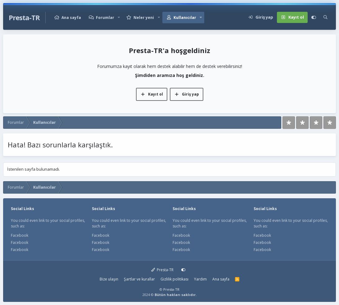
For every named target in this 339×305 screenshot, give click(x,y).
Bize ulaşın (109, 279)
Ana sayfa (71, 17)
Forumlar (105, 17)
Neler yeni (143, 17)
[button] (118, 17)
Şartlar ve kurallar (139, 279)
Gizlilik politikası (174, 279)
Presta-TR (162, 269)
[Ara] (325, 17)
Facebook (19, 235)
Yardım (200, 279)
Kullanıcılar (185, 17)
